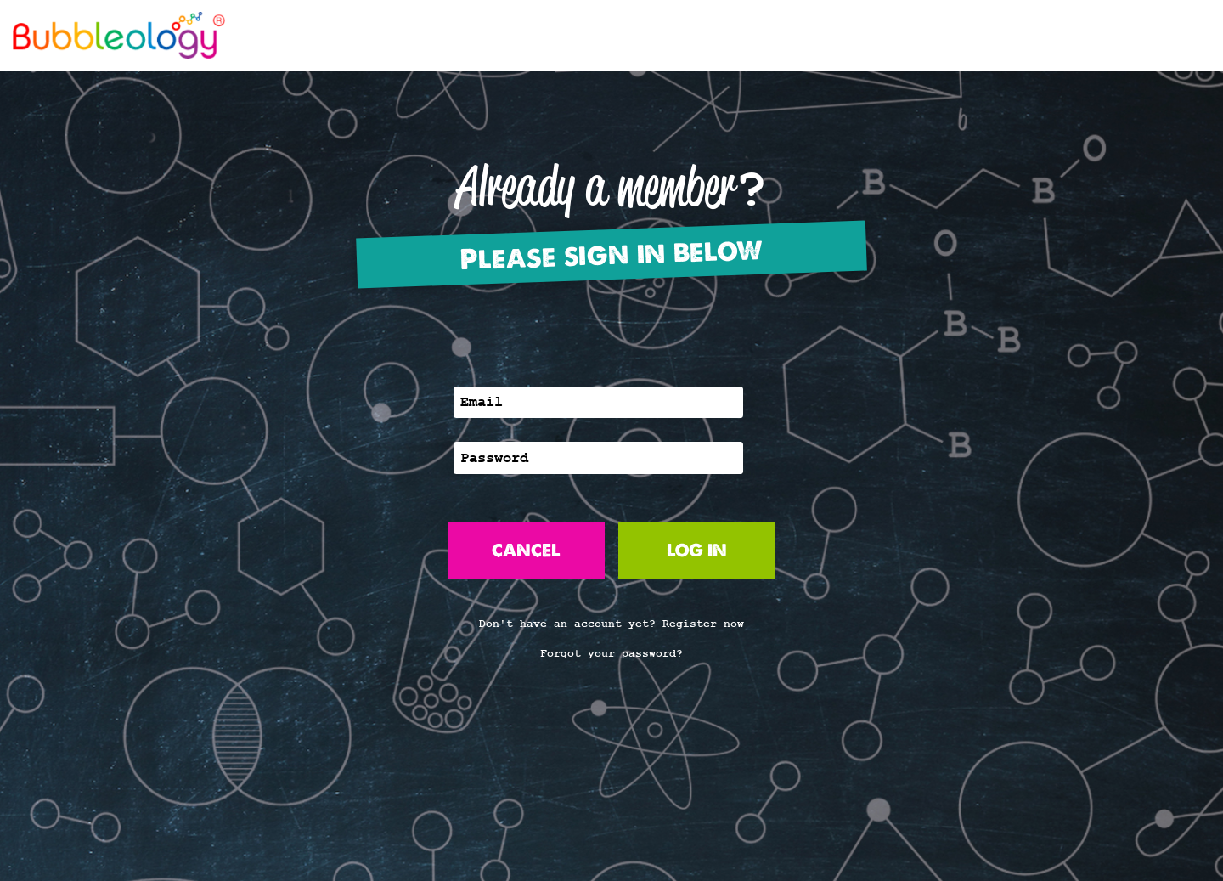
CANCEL (526, 550)
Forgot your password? (611, 653)
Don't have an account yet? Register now (611, 623)
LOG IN (697, 550)
